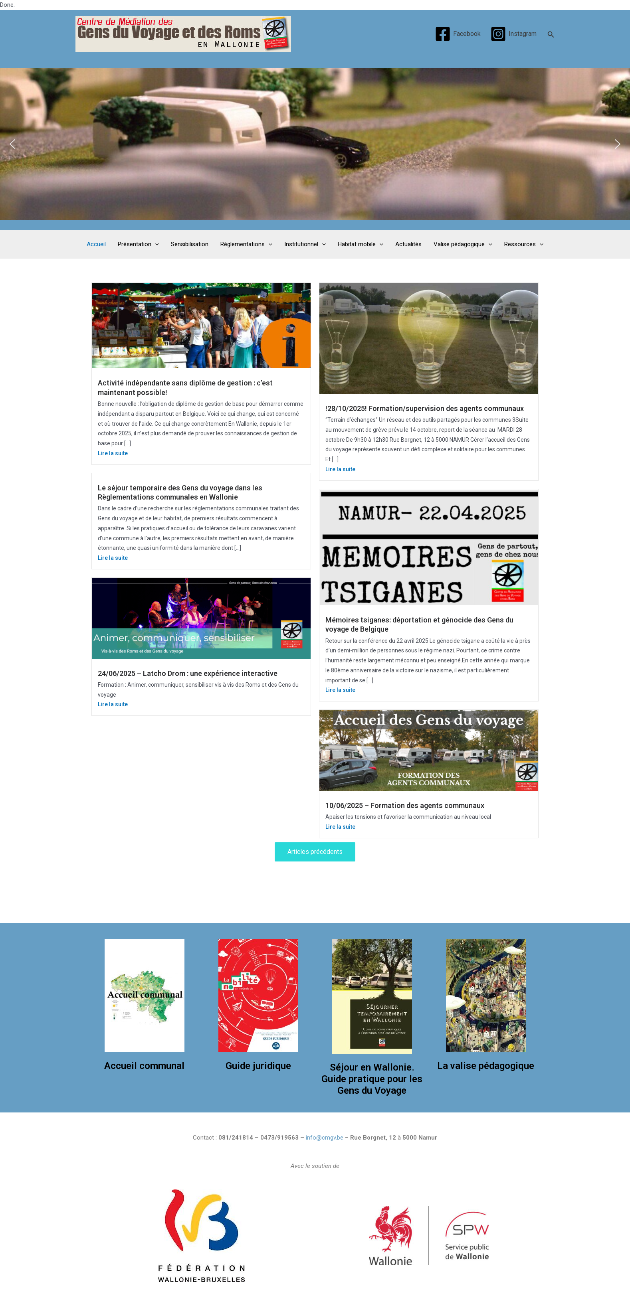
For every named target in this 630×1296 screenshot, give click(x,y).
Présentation (138, 244)
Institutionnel (305, 244)
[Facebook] (457, 34)
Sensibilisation (189, 244)
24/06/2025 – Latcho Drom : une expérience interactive (187, 673)
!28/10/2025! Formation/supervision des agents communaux (424, 408)
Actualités (408, 244)
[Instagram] (513, 34)
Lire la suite (113, 453)
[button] (12, 144)
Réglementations (246, 244)
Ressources (523, 244)
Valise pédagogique (463, 244)
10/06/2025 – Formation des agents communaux (404, 805)
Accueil (96, 244)
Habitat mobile (360, 244)
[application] (155, 244)
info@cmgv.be (324, 1137)
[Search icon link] (551, 34)
